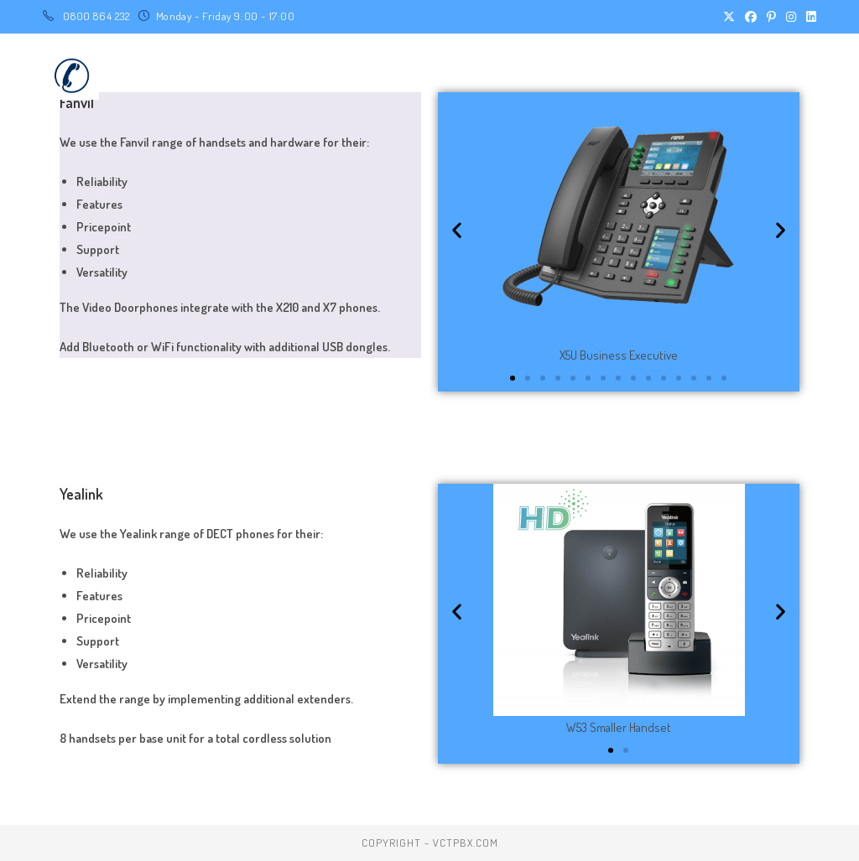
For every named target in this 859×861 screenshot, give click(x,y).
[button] (456, 229)
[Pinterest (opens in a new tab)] (771, 16)
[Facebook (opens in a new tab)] (751, 16)
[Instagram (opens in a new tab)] (791, 16)
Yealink (81, 494)
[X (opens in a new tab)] (729, 16)
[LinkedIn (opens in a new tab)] (808, 16)
